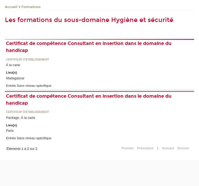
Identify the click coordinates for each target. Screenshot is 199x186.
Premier (127, 148)
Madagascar (15, 78)
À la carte (13, 65)
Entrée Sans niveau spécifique (29, 86)
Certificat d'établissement (27, 59)
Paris (10, 131)
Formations (31, 7)
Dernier (183, 148)
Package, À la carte (20, 118)
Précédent (145, 148)
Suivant (168, 148)
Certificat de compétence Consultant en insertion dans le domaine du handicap (89, 47)
